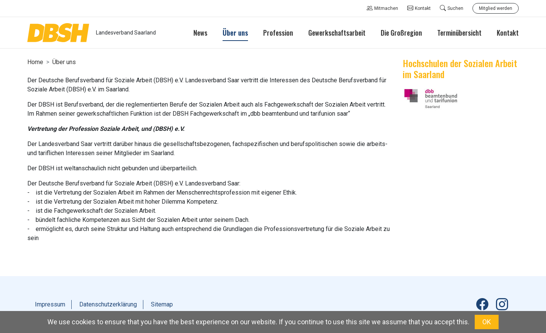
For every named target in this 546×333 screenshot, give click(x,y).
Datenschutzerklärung (108, 304)
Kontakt (419, 8)
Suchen (451, 8)
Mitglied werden (495, 8)
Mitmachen (382, 8)
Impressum (50, 304)
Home (35, 62)
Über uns (64, 62)
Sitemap (162, 304)
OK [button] (486, 322)
